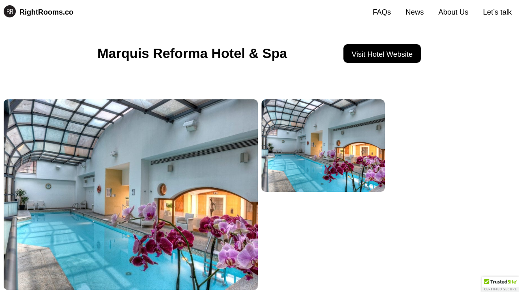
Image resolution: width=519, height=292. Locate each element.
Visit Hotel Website (382, 54)
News (414, 12)
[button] (500, 284)
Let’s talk (497, 12)
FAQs (382, 12)
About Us (453, 12)
